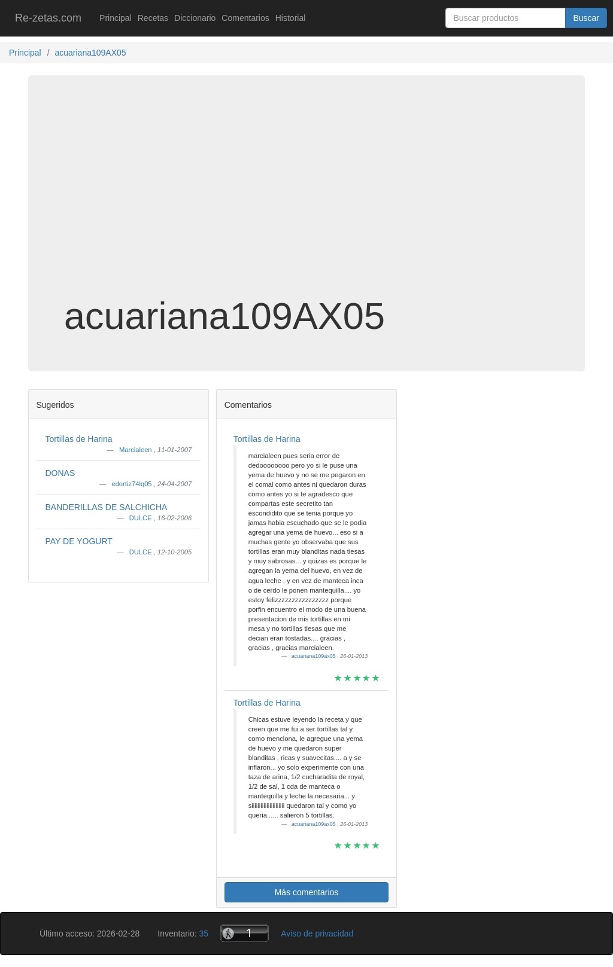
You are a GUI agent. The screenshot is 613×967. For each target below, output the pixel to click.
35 (204, 933)
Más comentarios (307, 892)
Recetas (153, 18)
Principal (115, 18)
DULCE (141, 517)
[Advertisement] (306, 199)
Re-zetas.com (48, 18)
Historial (290, 18)
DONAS (60, 473)
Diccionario (195, 18)
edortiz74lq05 (132, 483)
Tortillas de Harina (79, 439)
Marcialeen (136, 449)
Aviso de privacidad (317, 933)
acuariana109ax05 (315, 656)
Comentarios (245, 18)
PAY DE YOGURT (79, 541)
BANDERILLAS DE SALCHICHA (106, 507)
